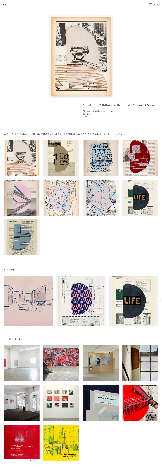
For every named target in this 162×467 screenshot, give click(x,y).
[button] (160, 299)
